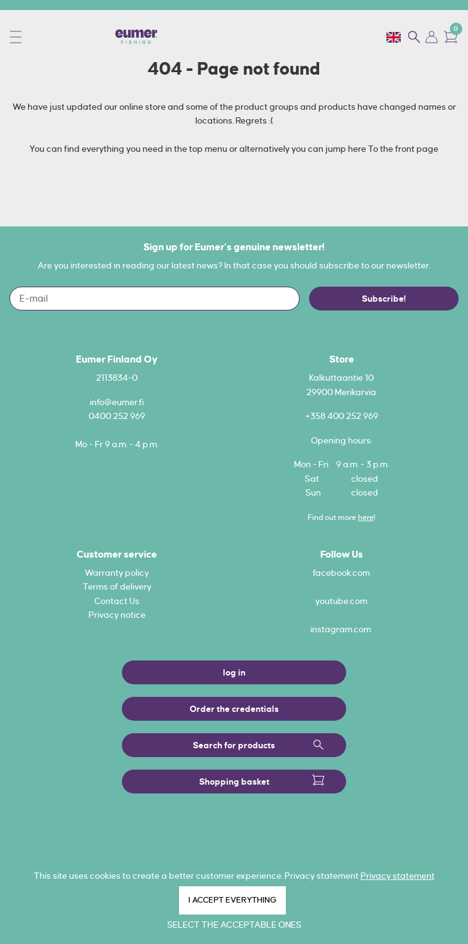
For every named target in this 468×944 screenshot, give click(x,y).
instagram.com (340, 629)
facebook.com (341, 573)
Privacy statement (398, 876)
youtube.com (341, 601)
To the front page (403, 149)
